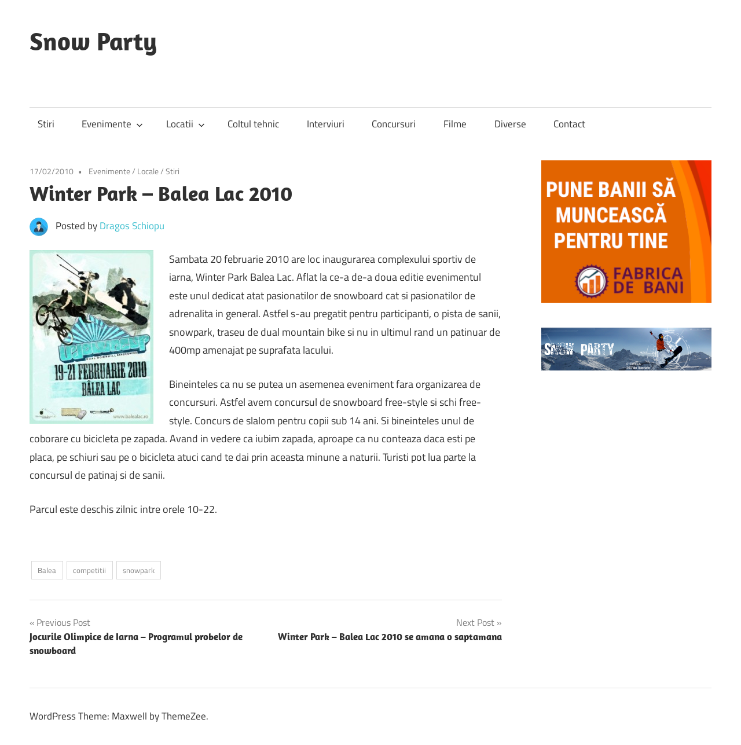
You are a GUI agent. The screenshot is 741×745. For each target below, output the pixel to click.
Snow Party (93, 41)
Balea (47, 570)
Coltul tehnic (253, 123)
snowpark (139, 570)
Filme (455, 123)
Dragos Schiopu (132, 225)
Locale (148, 171)
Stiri (46, 123)
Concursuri (394, 123)
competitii (89, 570)
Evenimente (112, 123)
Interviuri (325, 123)
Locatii (185, 123)
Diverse (510, 123)
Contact (569, 123)
